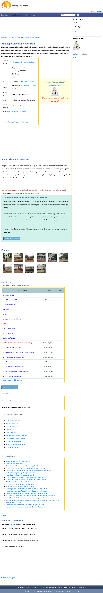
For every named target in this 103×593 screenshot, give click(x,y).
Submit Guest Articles (23, 587)
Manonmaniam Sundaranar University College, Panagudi (25, 505)
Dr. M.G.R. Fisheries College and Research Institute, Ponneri (26, 479)
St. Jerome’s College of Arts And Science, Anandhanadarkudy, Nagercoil (30, 495)
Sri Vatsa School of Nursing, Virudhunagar (20, 484)
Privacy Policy (62, 587)
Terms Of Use (73, 587)
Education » (5, 15)
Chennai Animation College (15, 464)
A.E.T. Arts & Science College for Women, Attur (22, 482)
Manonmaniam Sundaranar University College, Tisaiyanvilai (26, 507)
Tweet (4, 515)
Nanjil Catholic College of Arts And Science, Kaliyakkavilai (25, 498)
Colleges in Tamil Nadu (16, 37)
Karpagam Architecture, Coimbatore (18, 461)
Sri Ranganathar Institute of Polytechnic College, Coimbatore (26, 489)
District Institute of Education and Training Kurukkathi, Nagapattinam (29, 470)
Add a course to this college (12, 380)
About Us (35, 587)
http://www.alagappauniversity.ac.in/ (24, 106)
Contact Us (44, 587)
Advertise (82, 587)
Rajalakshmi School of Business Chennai (20, 475)
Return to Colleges (8, 578)
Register (99, 11)
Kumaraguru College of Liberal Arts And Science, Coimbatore (26, 491)
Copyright (52, 587)
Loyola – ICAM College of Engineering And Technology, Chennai (27, 493)
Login (93, 11)
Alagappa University (19, 111)
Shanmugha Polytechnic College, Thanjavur (21, 486)
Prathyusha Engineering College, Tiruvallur (20, 473)
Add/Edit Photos (6, 282)
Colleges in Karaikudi (33, 37)
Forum (28, 15)
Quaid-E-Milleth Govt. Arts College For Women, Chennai (25, 477)
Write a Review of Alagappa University (15, 122)
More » (35, 15)
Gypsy (12, 524)
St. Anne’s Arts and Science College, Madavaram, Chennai (26, 468)
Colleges (4, 37)
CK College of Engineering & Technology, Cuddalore (23, 466)
